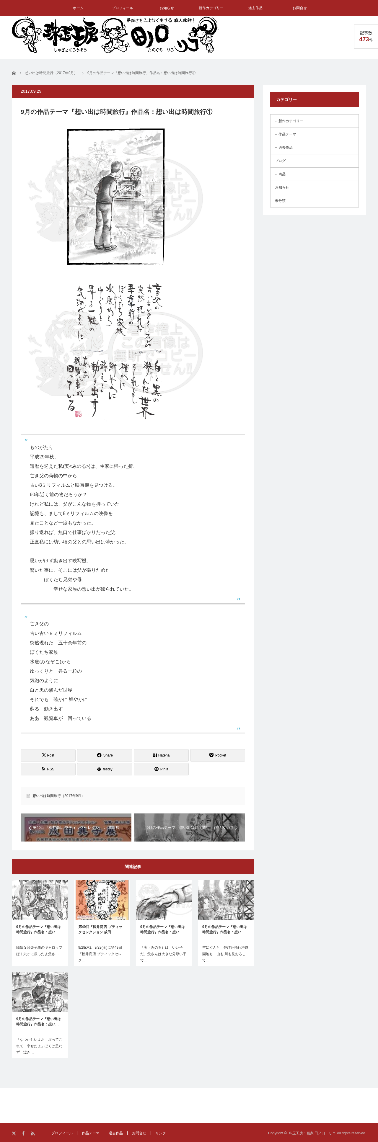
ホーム (78, 8)
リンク (160, 1133)
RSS (33, 1133)
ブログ (280, 161)
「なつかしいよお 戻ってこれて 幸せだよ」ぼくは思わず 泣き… (39, 1046)
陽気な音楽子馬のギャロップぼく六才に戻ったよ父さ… (39, 950)
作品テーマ (287, 134)
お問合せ (300, 8)
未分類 (280, 201)
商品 (282, 174)
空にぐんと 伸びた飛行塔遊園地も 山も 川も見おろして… (225, 953)
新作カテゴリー (211, 8)
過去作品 (255, 8)
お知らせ (167, 8)
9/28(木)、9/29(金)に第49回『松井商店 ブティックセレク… (100, 953)
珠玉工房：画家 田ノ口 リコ (312, 1133)
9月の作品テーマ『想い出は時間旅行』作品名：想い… (38, 929)
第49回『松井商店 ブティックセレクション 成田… (100, 929)
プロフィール (122, 8)
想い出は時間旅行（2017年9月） (58, 796)
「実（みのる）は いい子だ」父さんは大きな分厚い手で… (163, 953)
